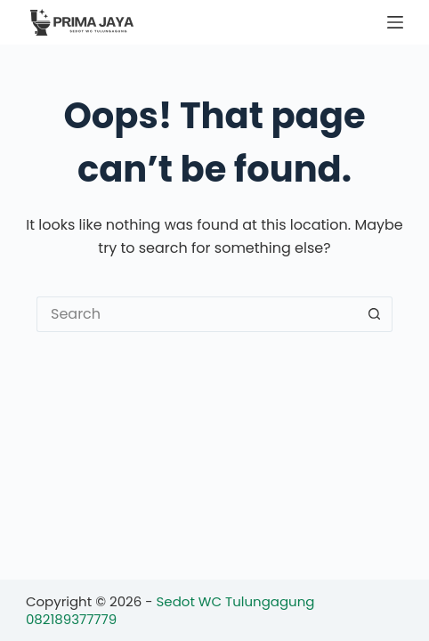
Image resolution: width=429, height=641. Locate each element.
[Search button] (375, 314)
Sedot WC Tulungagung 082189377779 (170, 610)
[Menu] (395, 22)
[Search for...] (196, 314)
